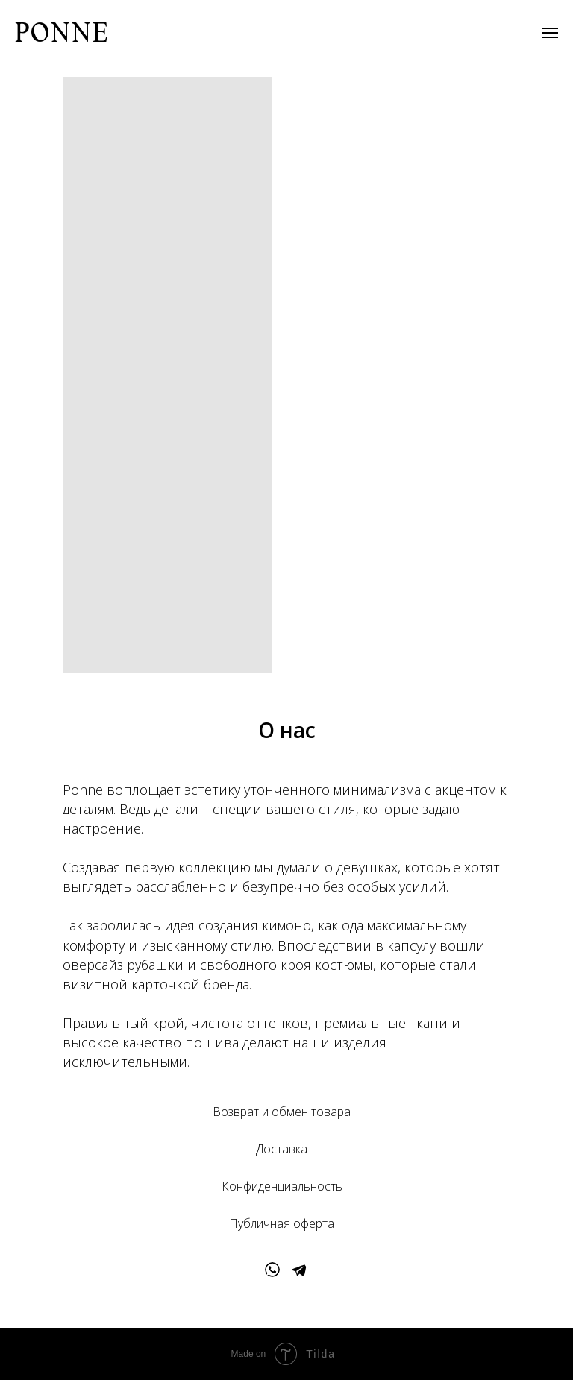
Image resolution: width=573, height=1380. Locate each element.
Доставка (281, 1149)
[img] (272, 1269)
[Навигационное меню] (550, 33)
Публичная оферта (281, 1223)
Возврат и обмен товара (282, 1111)
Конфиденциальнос (276, 1186)
